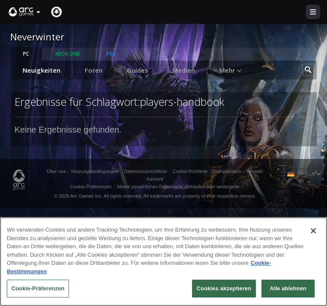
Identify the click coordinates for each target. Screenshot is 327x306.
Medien (183, 70)
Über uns (56, 171)
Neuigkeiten (41, 70)
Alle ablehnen (288, 288)
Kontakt (255, 171)
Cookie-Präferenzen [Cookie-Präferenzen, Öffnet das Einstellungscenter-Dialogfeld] (37, 288)
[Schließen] (313, 230)
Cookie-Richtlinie (190, 171)
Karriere (154, 178)
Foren (94, 70)
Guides (137, 70)
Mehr (230, 70)
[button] (25, 12)
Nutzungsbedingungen (94, 171)
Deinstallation (227, 171)
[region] (163, 261)
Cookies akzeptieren (224, 288)
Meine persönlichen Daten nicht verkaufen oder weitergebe (178, 186)
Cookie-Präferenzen (91, 186)
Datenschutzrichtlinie (145, 171)
